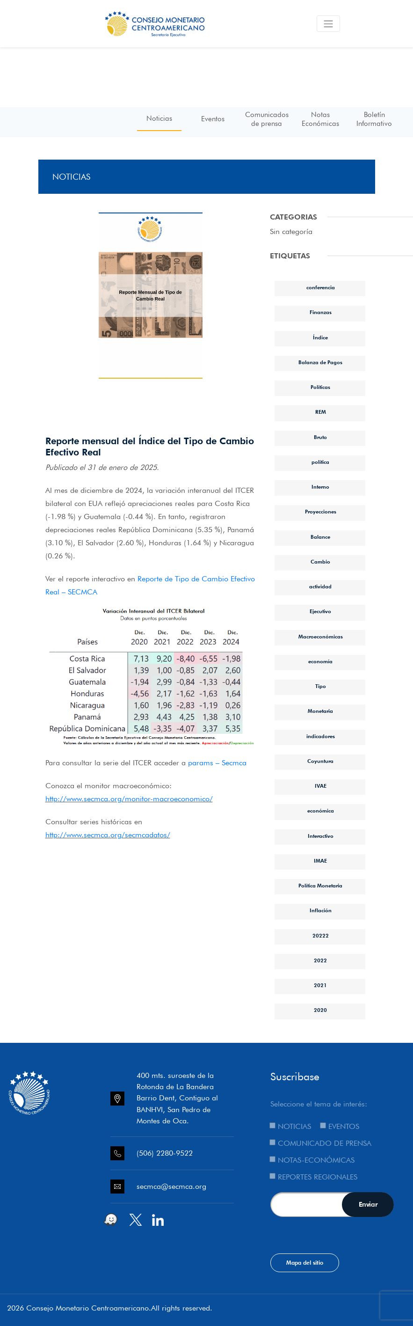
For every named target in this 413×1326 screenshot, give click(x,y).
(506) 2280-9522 (165, 1153)
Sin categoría (291, 231)
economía (320, 661)
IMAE (320, 860)
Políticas (320, 387)
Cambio (320, 561)
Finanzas (321, 312)
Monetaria (320, 711)
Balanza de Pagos (320, 362)
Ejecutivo (320, 611)
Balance (320, 537)
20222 (320, 935)
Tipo (320, 686)
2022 (320, 960)
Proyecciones (320, 511)
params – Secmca (217, 762)
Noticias (159, 118)
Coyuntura (320, 761)
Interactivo (320, 836)
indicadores (320, 736)
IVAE (320, 786)
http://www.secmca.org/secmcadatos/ (107, 834)
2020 (320, 1010)
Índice (320, 337)
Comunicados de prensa (267, 118)
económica (320, 810)
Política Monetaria (320, 885)
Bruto (320, 437)
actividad (320, 586)
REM (320, 412)
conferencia (320, 287)
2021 (320, 985)
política (320, 462)
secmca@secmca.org (171, 1186)
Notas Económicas (320, 118)
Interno (320, 487)
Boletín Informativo (374, 118)
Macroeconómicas (320, 636)
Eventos (213, 119)
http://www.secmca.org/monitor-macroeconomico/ (129, 798)
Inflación (321, 910)
